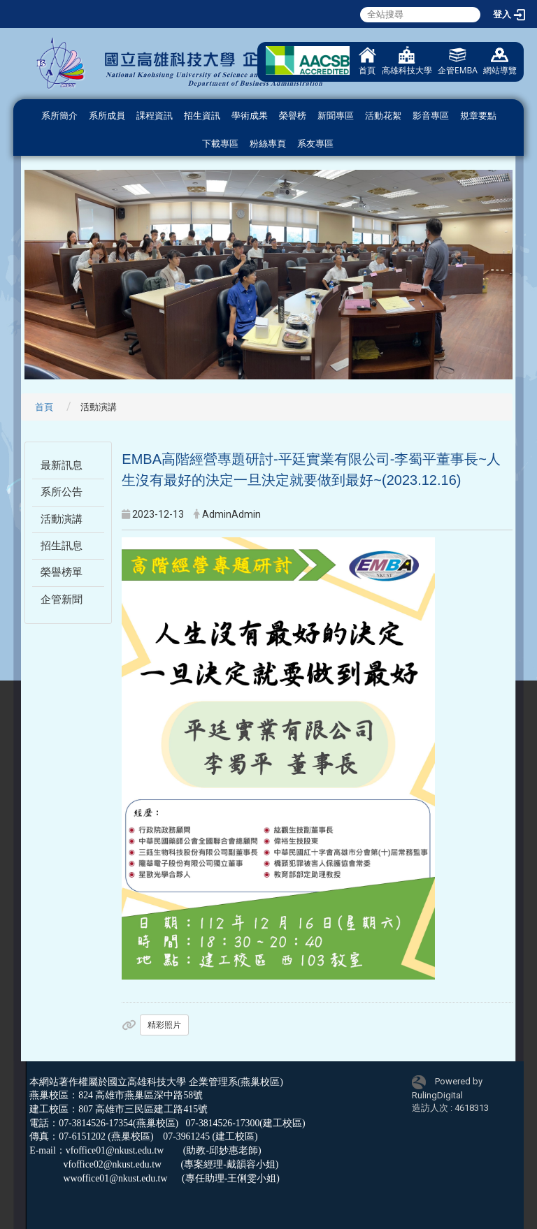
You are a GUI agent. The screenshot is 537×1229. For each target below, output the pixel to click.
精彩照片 (164, 1025)
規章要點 (478, 115)
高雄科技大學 (407, 61)
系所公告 (62, 492)
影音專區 (431, 115)
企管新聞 (62, 599)
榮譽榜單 (62, 572)
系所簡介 (59, 115)
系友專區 (315, 143)
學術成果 (249, 115)
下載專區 (220, 143)
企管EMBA (458, 61)
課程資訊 (154, 115)
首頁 (367, 61)
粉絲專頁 (268, 143)
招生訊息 (62, 545)
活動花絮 (383, 115)
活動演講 (62, 519)
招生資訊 (202, 115)
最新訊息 (62, 465)
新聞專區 (335, 115)
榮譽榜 (292, 115)
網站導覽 (500, 61)
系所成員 (107, 115)
